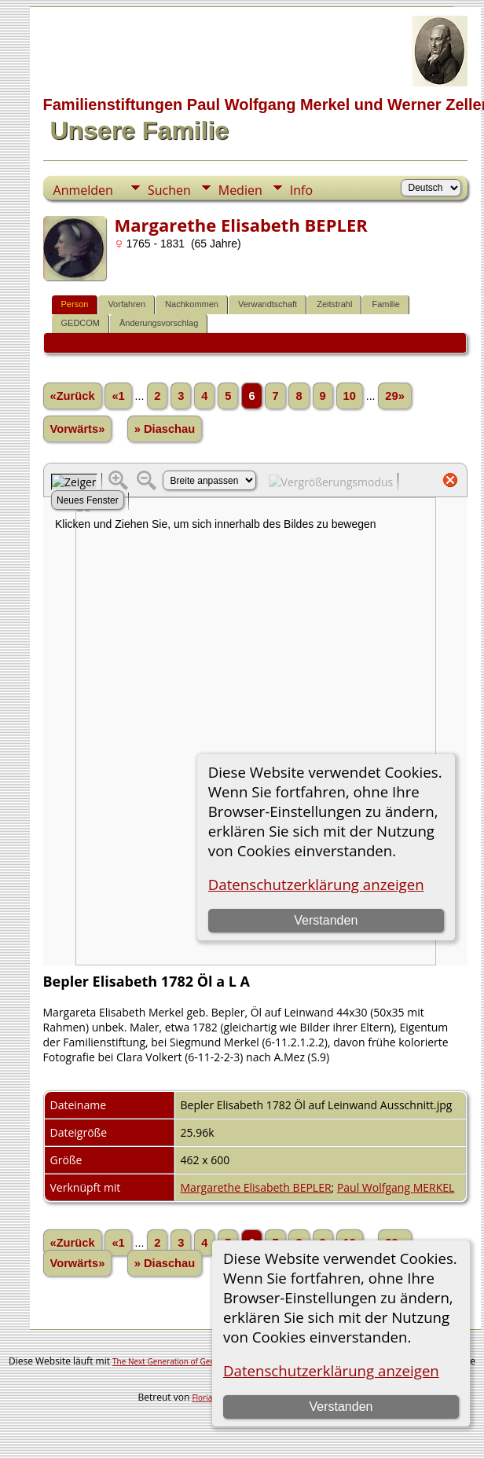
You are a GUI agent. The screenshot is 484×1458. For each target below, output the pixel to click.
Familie (385, 304)
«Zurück (72, 396)
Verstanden (340, 1406)
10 (349, 396)
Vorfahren (126, 304)
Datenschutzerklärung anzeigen (331, 1370)
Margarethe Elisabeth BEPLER (256, 1187)
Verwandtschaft (267, 304)
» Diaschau (164, 429)
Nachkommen (191, 304)
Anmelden (83, 190)
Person (75, 304)
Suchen (169, 190)
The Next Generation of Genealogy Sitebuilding (198, 1361)
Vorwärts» (77, 429)
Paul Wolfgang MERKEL (395, 1187)
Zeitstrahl (334, 304)
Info (301, 190)
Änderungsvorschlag (158, 323)
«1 (118, 396)
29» (394, 396)
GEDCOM (81, 323)
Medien (240, 190)
